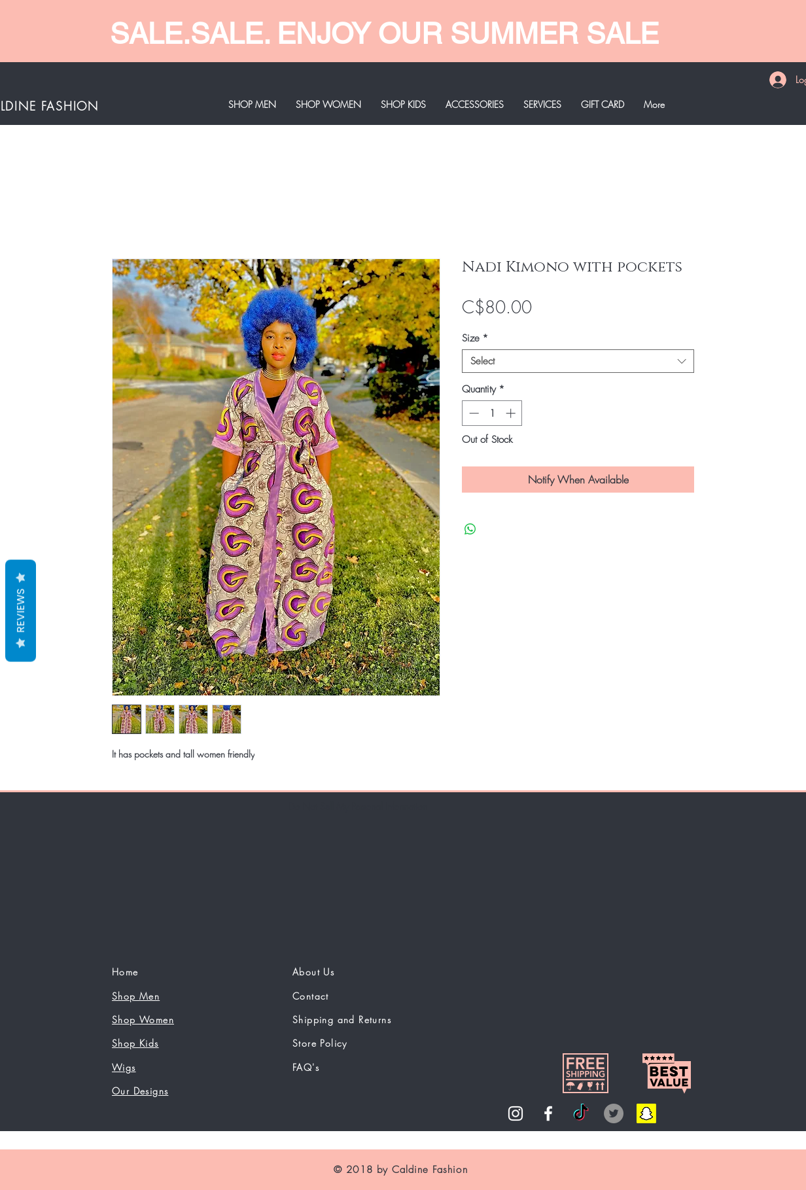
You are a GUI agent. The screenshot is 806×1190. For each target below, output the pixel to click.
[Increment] (512, 413)
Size (475, 338)
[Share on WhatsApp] (470, 529)
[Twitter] (613, 1113)
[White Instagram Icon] (515, 1113)
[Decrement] (473, 413)
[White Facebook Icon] (548, 1113)
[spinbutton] (492, 413)
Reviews (20, 610)
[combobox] (578, 361)
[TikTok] (581, 1113)
